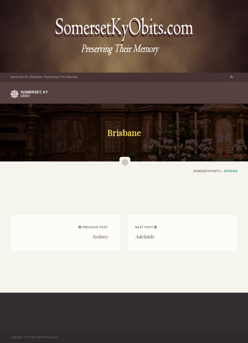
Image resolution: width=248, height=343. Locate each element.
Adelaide (144, 236)
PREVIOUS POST (93, 227)
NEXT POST (146, 227)
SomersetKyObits (206, 171)
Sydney (100, 236)
